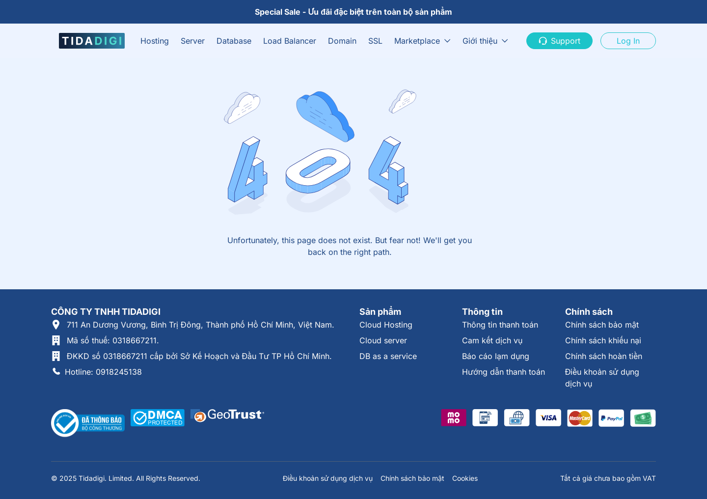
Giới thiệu (479, 41)
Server (193, 41)
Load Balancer (289, 41)
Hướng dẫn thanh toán (503, 372)
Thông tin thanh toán (500, 325)
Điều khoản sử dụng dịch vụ (328, 478)
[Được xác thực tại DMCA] (158, 423)
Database (234, 41)
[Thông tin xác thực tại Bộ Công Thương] (88, 423)
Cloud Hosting (385, 325)
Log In (628, 41)
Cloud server (383, 340)
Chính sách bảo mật (602, 325)
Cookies (465, 478)
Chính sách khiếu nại (603, 340)
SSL (375, 41)
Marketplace (417, 41)
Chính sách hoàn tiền (603, 356)
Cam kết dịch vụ (492, 340)
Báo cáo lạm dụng (495, 356)
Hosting (154, 41)
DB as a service (388, 356)
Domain (342, 41)
